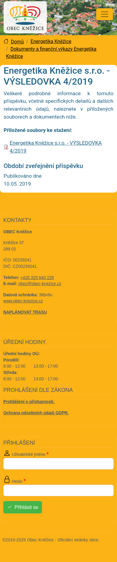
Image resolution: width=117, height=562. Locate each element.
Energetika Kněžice (51, 41)
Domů (17, 42)
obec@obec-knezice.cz (39, 283)
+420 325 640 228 (37, 277)
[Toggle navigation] (104, 14)
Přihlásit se (26, 507)
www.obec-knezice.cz (23, 301)
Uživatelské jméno (28, 454)
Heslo (17, 481)
